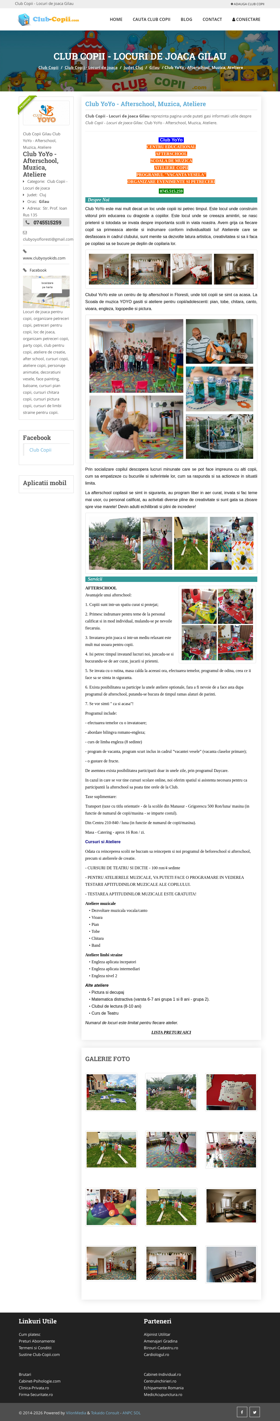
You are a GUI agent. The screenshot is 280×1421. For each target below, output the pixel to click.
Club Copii (48, 67)
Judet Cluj (133, 67)
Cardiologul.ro (156, 1354)
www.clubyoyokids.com (44, 254)
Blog (186, 19)
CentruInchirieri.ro (160, 1381)
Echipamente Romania (164, 1387)
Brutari (25, 1374)
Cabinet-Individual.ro (162, 1374)
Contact (212, 19)
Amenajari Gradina (160, 1341)
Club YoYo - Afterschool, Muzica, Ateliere (145, 104)
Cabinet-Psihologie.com (40, 1381)
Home (116, 19)
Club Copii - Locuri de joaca (91, 67)
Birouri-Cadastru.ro (161, 1347)
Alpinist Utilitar (157, 1334)
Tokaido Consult (105, 1412)
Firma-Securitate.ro (36, 1394)
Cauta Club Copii (151, 19)
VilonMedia (76, 1412)
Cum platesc (29, 1334)
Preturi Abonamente (37, 1341)
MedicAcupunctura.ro (163, 1394)
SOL (137, 1412)
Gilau (154, 67)
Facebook (35, 270)
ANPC (127, 1412)
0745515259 (47, 222)
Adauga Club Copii (247, 4)
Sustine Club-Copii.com (39, 1354)
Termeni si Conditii (35, 1347)
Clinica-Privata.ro (34, 1387)
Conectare (246, 19)
